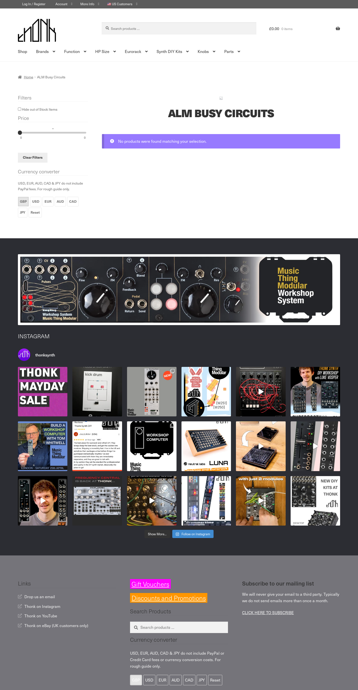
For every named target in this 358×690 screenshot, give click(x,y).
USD (35, 201)
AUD (60, 201)
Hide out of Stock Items (37, 109)
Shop (22, 51)
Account (61, 3)
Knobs (203, 51)
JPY (22, 212)
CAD (73, 201)
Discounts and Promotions (169, 598)
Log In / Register (33, 3)
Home (28, 77)
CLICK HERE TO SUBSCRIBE (268, 612)
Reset (35, 212)
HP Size (102, 51)
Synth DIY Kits (169, 51)
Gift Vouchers (150, 584)
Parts (229, 51)
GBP (23, 201)
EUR (48, 201)
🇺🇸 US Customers (119, 3)
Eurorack (133, 51)
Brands (42, 51)
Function (72, 51)
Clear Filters (33, 157)
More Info (87, 3)
